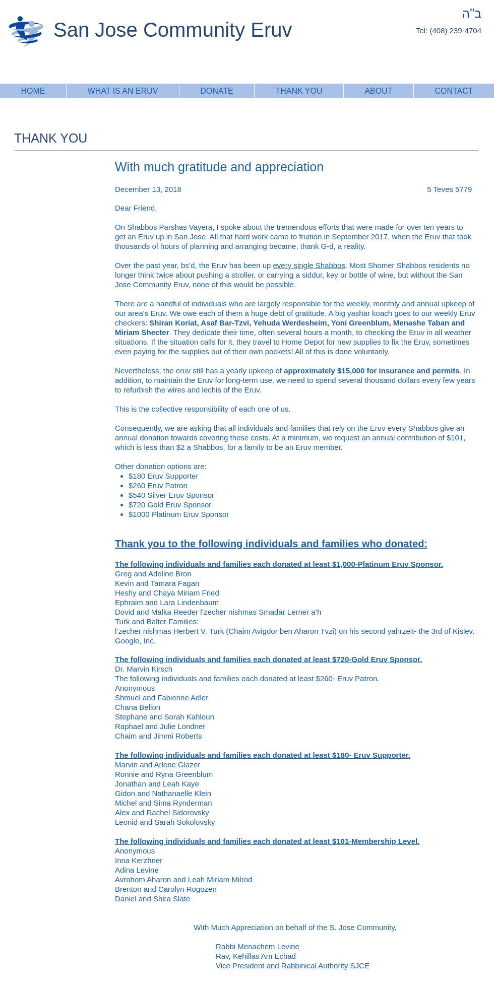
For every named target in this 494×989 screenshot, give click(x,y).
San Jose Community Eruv (172, 30)
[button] (298, 91)
